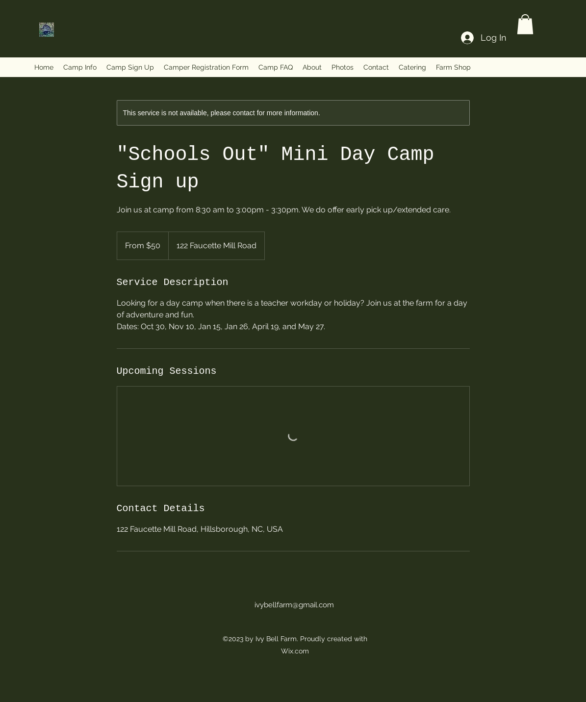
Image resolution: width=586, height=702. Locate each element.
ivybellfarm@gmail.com (294, 604)
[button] (525, 24)
